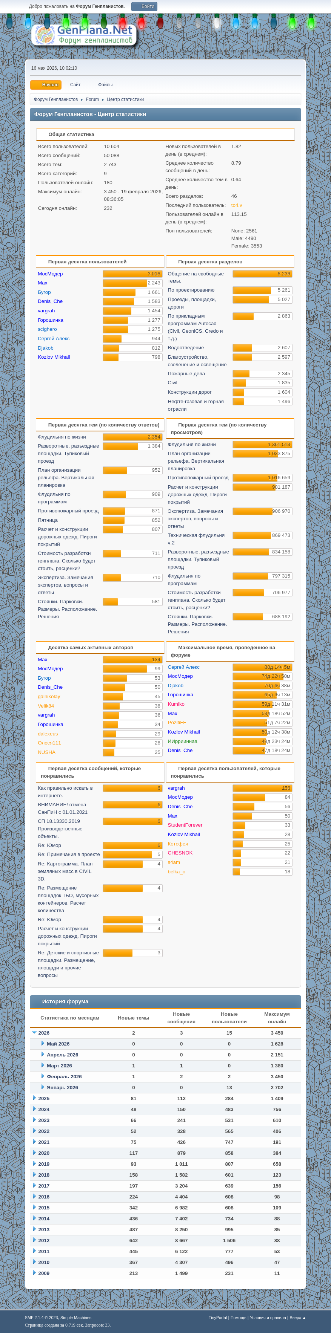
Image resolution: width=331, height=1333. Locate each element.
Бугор (44, 292)
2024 (43, 1109)
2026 (43, 1033)
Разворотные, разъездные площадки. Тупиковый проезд (68, 453)
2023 (43, 1120)
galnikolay (49, 696)
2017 (43, 1186)
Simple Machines (75, 1317)
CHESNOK (180, 853)
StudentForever (185, 825)
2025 (43, 1098)
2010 (43, 1262)
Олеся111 (49, 743)
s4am (174, 862)
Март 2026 (59, 1066)
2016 (43, 1197)
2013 (43, 1229)
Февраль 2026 (64, 1076)
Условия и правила (268, 1317)
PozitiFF (177, 722)
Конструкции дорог (190, 392)
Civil (172, 382)
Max (42, 283)
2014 (43, 1218)
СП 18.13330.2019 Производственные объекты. (60, 828)
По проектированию (191, 290)
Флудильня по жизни (62, 437)
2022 (43, 1131)
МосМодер (50, 274)
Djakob (46, 348)
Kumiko (176, 704)
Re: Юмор (49, 845)
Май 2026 (58, 1044)
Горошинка (50, 320)
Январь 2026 (62, 1087)
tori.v (236, 205)
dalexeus (48, 734)
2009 (43, 1273)
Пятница (48, 520)
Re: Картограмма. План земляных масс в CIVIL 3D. (65, 871)
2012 (43, 1240)
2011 (43, 1251)
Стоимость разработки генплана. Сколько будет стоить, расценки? (66, 560)
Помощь (238, 1317)
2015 (43, 1208)
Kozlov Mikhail (54, 357)
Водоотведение (186, 347)
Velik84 (46, 706)
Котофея (178, 844)
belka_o (177, 871)
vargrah (46, 310)
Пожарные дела (186, 373)
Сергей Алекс (53, 338)
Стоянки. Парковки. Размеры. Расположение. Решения (67, 609)
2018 (43, 1175)
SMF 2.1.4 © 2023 (41, 1317)
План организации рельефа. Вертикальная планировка (66, 477)
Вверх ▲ (297, 1317)
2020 (43, 1153)
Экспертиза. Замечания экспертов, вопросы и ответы (65, 585)
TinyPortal (218, 1317)
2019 (43, 1164)
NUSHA (46, 752)
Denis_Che (50, 301)
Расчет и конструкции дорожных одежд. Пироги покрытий (67, 536)
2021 (43, 1142)
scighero (47, 329)
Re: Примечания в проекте (69, 854)
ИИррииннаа (182, 741)
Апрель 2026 (62, 1055)
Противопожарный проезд (68, 511)
